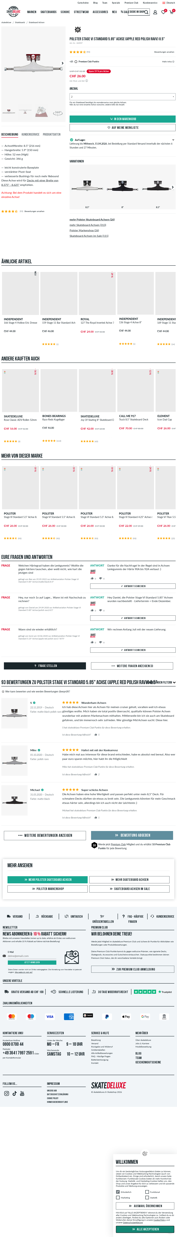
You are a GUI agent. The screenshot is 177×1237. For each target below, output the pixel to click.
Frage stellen (45, 666)
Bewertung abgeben (132, 836)
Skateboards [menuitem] (49, 12)
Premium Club (118, 844)
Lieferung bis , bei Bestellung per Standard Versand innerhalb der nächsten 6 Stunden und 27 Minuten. (123, 143)
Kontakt (94, 1063)
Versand (15, 916)
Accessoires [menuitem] (100, 12)
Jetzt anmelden (32, 962)
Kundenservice (162, 916)
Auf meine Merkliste (123, 128)
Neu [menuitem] (114, 12)
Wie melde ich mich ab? (24, 972)
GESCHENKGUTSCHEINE (148, 1062)
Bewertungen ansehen (164, 52)
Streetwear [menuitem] (81, 12)
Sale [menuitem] (125, 12)
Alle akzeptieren (145, 1229)
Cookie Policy (52, 1098)
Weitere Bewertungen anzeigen (45, 836)
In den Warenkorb (122, 119)
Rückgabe (44, 916)
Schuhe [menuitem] (65, 12)
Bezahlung (96, 1040)
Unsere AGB (52, 1091)
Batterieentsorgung (99, 1059)
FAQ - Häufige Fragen (100, 1056)
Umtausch (74, 916)
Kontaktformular (13, 1057)
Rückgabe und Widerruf (102, 1046)
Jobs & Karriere (142, 1043)
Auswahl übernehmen (145, 1206)
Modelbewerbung (143, 1046)
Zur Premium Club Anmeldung (132, 969)
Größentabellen (98, 1050)
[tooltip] (173, 62)
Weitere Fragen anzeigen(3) (132, 666)
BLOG (138, 1053)
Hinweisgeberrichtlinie (57, 1102)
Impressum (53, 1084)
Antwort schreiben (133, 586)
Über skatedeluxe (143, 1040)
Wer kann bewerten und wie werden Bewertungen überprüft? (35, 691)
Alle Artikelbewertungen (102, 1053)
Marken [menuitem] (31, 12)
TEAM (138, 1058)
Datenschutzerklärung (57, 1094)
